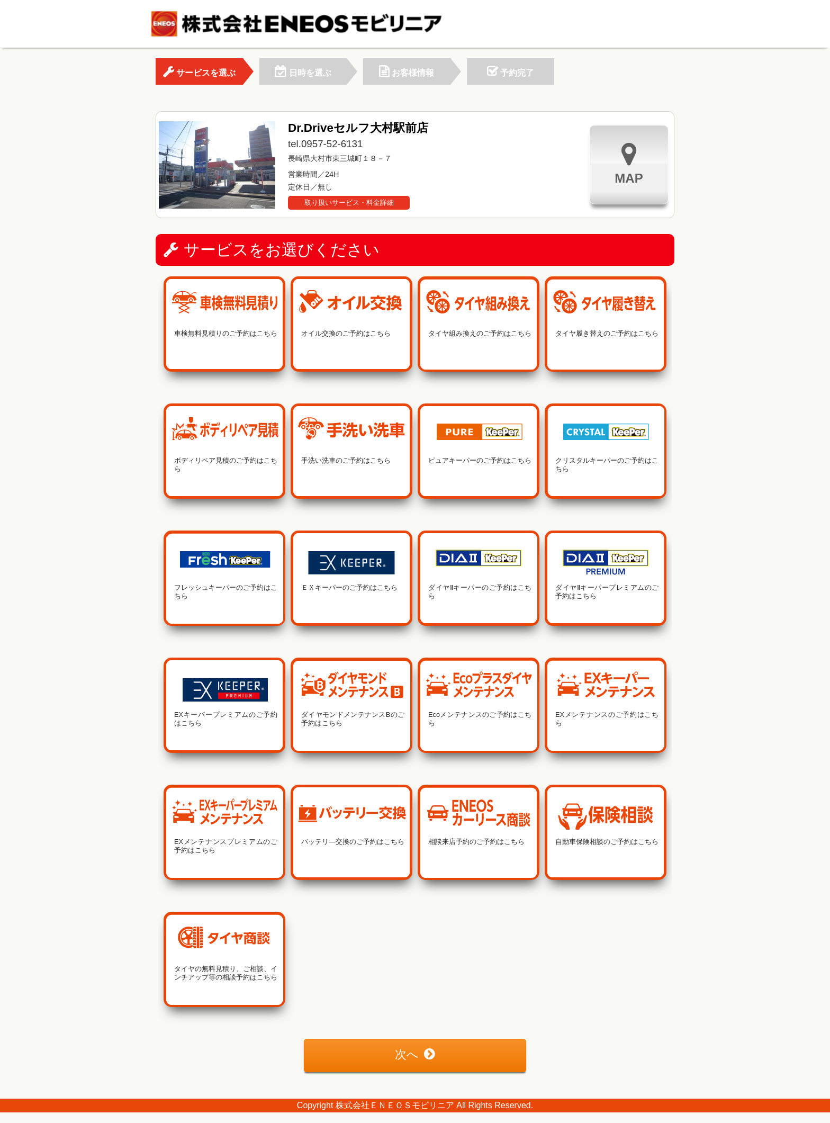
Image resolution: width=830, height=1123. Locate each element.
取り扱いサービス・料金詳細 (349, 202)
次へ (415, 1054)
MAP (629, 163)
